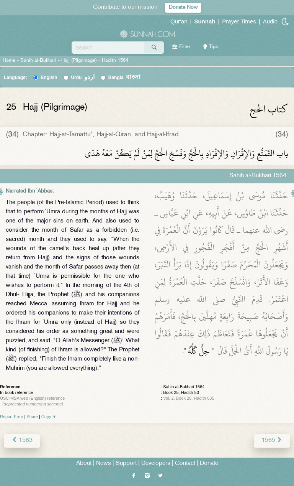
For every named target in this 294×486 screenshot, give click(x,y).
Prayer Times (239, 21)
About (83, 463)
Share (32, 416)
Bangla (124, 77)
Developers (155, 463)
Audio (270, 21)
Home (9, 60)
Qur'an (179, 21)
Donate (209, 463)
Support (126, 463)
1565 (272, 440)
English (49, 77)
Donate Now (183, 7)
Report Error (11, 416)
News (103, 463)
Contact (185, 463)
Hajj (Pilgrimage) (79, 60)
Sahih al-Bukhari (38, 60)
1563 (22, 440)
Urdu (83, 77)
